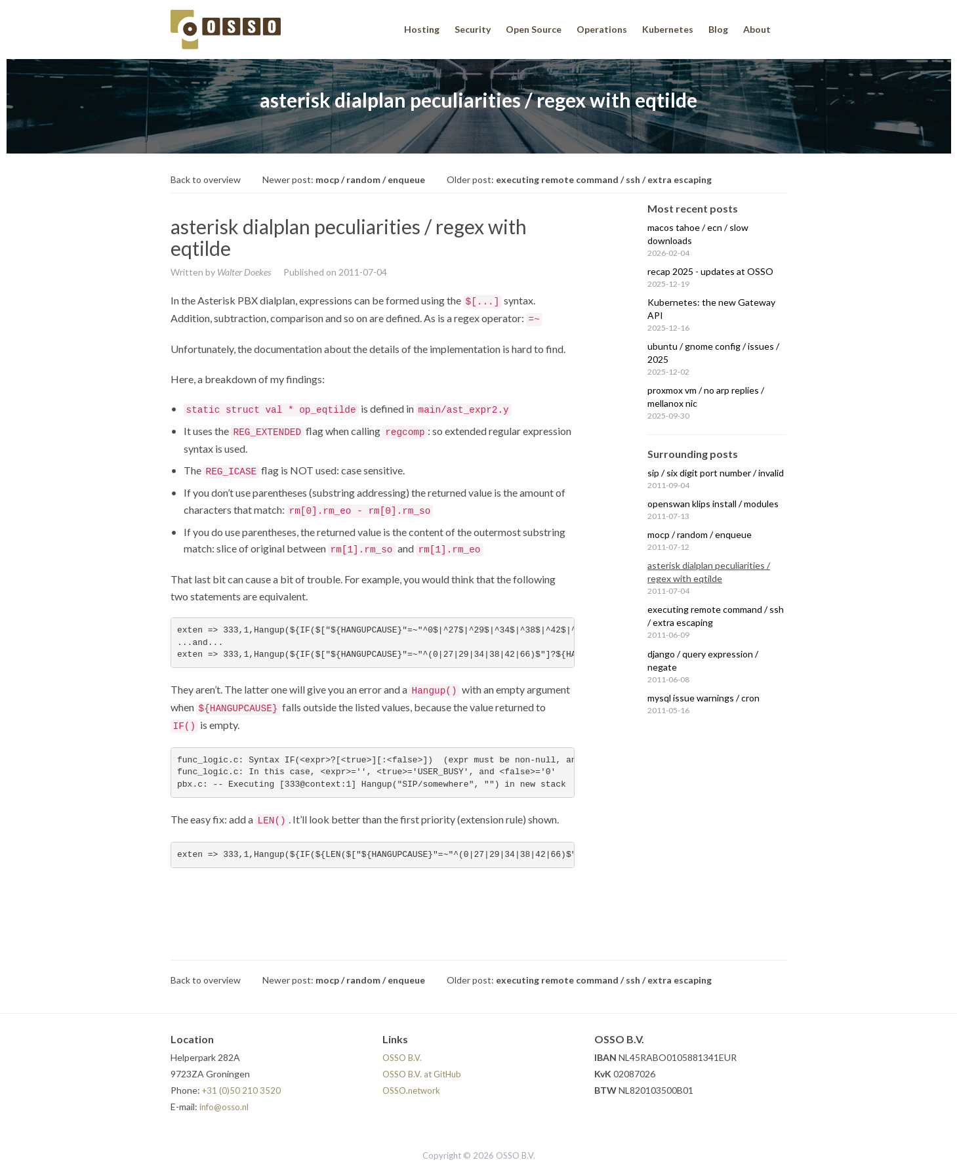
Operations (602, 29)
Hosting (421, 29)
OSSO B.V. (402, 1057)
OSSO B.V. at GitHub (421, 1074)
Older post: (579, 179)
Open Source (533, 29)
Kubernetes (667, 29)
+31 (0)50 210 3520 (241, 1090)
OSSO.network (411, 1090)
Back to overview (206, 179)
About (757, 29)
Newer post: (343, 179)
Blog (718, 29)
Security (473, 29)
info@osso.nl (224, 1107)
